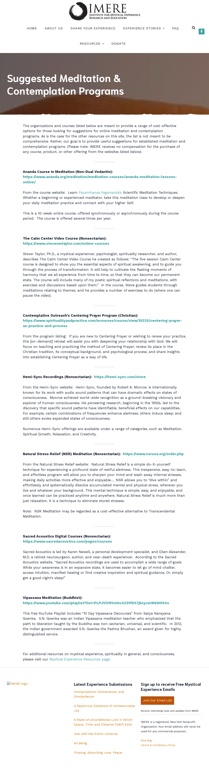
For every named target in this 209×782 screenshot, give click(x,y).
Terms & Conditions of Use (158, 745)
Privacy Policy (89, 775)
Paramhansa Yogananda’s (100, 192)
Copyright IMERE (118, 775)
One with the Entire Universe (96, 734)
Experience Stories (143, 28)
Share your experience (93, 28)
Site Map (146, 740)
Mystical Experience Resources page (79, 659)
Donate (118, 43)
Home (32, 28)
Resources (92, 43)
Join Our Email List (157, 700)
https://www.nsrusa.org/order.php (153, 454)
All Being (80, 743)
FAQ (175, 28)
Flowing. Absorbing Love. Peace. (98, 752)
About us (54, 28)
